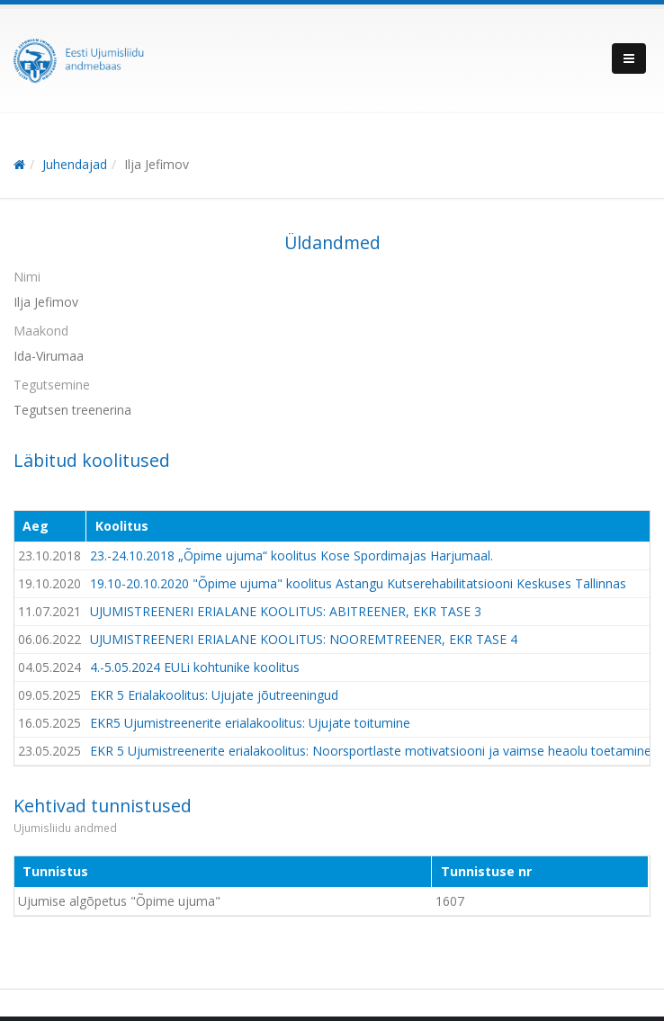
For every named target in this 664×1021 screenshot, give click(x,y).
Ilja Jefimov (156, 164)
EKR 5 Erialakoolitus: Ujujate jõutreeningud (214, 694)
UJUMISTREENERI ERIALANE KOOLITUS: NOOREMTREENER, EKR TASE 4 (303, 639)
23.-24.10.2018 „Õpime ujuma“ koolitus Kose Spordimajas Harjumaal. (291, 555)
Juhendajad (74, 164)
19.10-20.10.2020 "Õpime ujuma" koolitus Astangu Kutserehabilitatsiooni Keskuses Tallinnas (358, 583)
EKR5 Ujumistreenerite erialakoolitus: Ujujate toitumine (250, 722)
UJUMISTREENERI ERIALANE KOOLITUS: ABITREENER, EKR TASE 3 (285, 611)
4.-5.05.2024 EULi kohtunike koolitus (195, 667)
